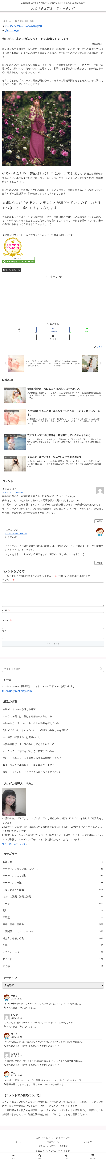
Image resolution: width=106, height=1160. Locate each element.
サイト (5, 635)
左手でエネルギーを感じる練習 (19, 714)
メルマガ (88, 1147)
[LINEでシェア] (86, 330)
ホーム (18, 1147)
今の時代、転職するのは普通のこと (21, 742)
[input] (53, 674)
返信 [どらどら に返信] (99, 522)
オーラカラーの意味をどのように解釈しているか (28, 756)
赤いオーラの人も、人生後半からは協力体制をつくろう (32, 763)
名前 (6, 615)
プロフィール (12, 30)
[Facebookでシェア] (52, 330)
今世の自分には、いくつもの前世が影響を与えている (31, 728)
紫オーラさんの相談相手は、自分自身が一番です (28, 770)
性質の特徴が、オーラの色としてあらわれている (28, 749)
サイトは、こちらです (14, 848)
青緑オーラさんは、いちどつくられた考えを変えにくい (32, 777)
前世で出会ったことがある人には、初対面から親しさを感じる (35, 735)
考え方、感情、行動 (11, 270)
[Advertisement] (53, 298)
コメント (8, 581)
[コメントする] (52, 337)
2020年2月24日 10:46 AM (16, 534)
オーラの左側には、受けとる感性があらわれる (27, 721)
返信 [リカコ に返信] (99, 563)
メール (7, 625)
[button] (101, 673)
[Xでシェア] (19, 330)
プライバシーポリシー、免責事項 (53, 1151)
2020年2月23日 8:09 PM (12, 493)
